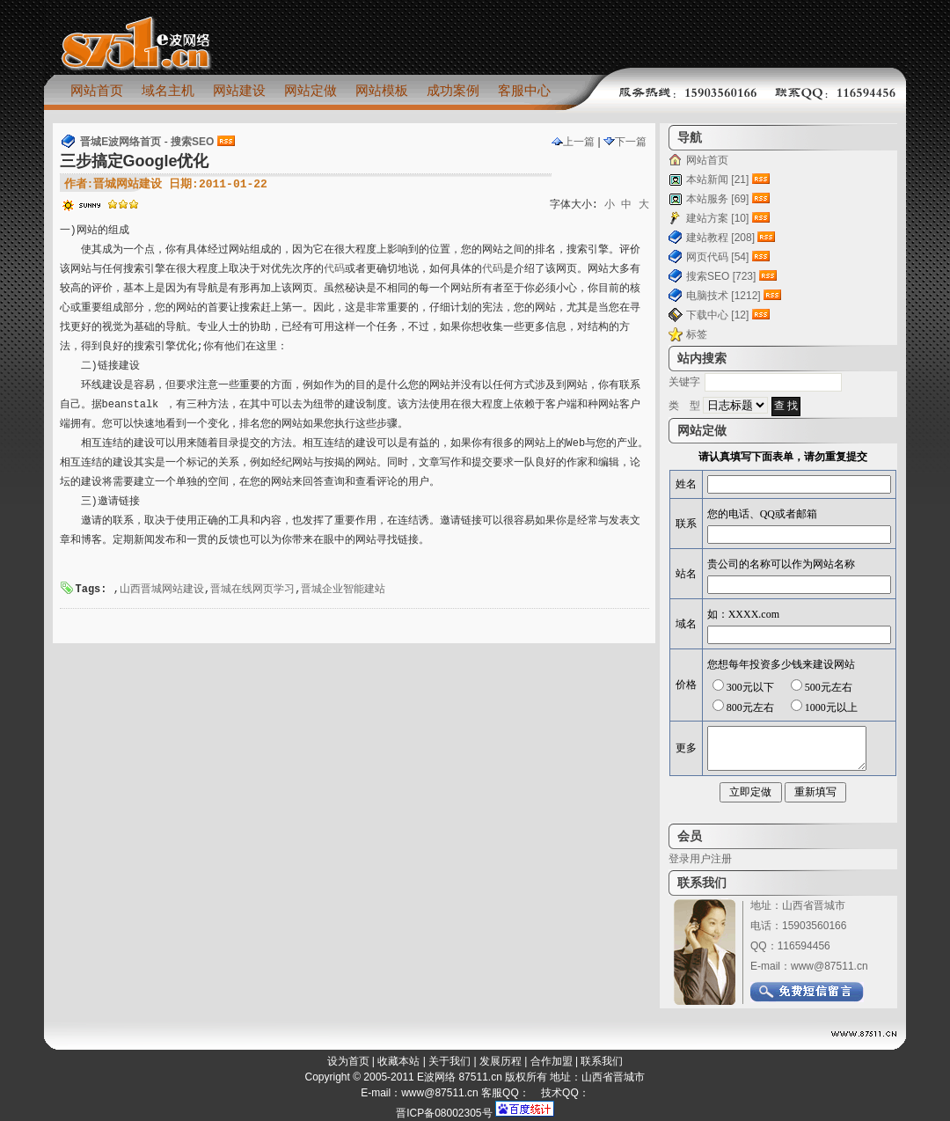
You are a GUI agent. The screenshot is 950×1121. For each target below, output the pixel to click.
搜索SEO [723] (721, 276)
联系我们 (602, 1061)
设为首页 (348, 1061)
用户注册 (711, 859)
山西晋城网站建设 (162, 589)
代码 (334, 269)
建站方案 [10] (717, 218)
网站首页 (96, 90)
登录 (679, 859)
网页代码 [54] (717, 257)
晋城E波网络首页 (120, 142)
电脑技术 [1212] (723, 295)
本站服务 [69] (717, 199)
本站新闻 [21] (717, 179)
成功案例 (453, 90)
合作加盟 (551, 1061)
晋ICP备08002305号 (444, 1113)
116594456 (804, 946)
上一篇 (573, 142)
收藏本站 (398, 1061)
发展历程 (500, 1061)
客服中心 (524, 90)
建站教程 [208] (720, 237)
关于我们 (449, 1061)
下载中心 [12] (717, 315)
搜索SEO (192, 142)
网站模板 (381, 90)
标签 (696, 334)
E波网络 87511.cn (459, 1077)
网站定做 (310, 90)
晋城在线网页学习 (252, 589)
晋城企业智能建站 (343, 589)
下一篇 (625, 142)
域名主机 (168, 90)
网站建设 (239, 90)
